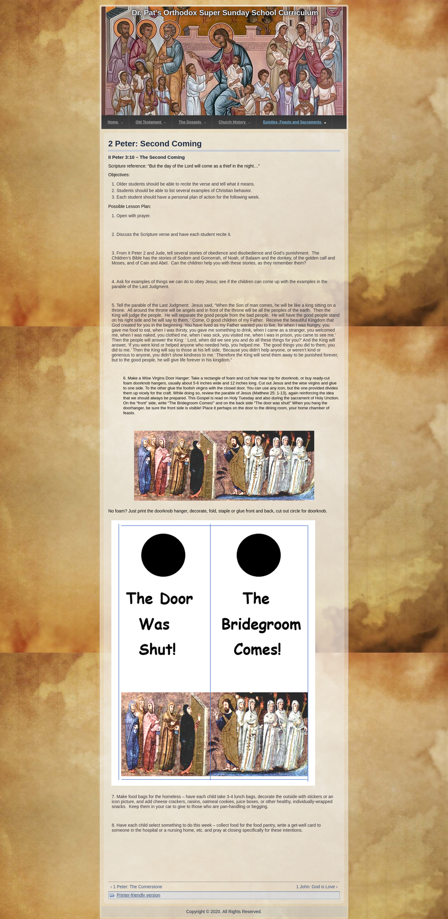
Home (115, 122)
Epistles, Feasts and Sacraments (294, 122)
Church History (235, 122)
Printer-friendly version (138, 895)
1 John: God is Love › (317, 886)
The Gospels (192, 122)
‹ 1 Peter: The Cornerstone (136, 886)
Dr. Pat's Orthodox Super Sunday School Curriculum (225, 12)
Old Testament (151, 122)
